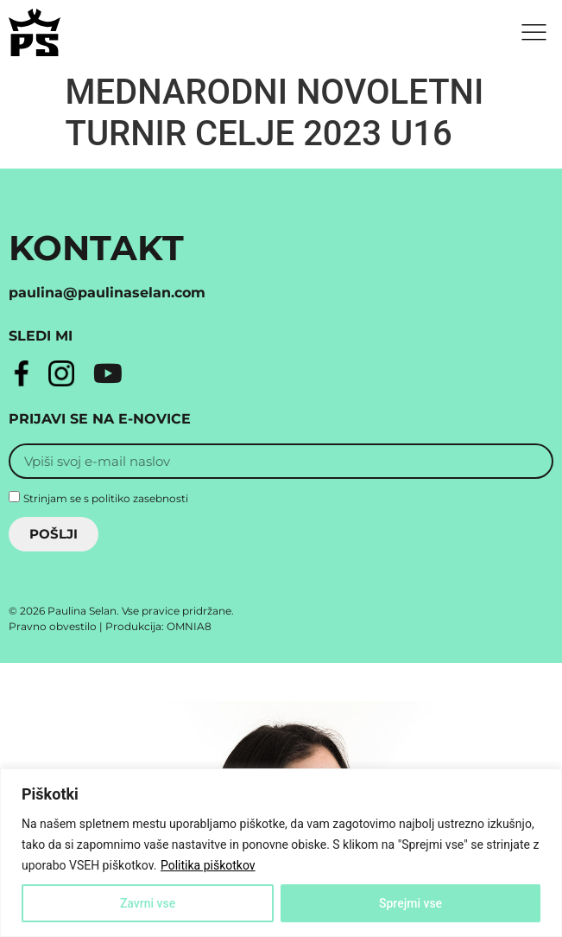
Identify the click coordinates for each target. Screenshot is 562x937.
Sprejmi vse (410, 903)
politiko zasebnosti (140, 497)
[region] (281, 852)
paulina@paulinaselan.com (107, 292)
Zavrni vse (147, 903)
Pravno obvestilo (53, 626)
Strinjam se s (105, 497)
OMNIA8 (189, 626)
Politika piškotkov (208, 865)
